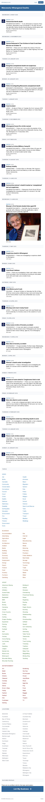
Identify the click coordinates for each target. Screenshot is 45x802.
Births (4, 479)
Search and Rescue (28, 506)
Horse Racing (6, 639)
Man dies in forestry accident (16, 343)
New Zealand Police (12, 30)
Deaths (8, 19)
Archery (4, 587)
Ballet (3, 671)
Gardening (26, 668)
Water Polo (26, 651)
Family (4, 690)
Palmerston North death (14, 21)
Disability (4, 506)
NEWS (4, 474)
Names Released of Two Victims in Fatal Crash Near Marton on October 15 (24, 44)
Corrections (5, 489)
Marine (25, 543)
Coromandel (5, 726)
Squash (25, 624)
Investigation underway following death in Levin (22, 419)
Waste (24, 572)
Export (4, 565)
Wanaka (25, 765)
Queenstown (26, 753)
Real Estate (26, 558)
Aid (3, 477)
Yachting (25, 658)
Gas (24, 533)
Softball (25, 622)
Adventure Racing (7, 585)
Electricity (5, 558)
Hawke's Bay (6, 731)
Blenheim (25, 719)
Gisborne (4, 729)
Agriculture (5, 538)
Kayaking (4, 646)
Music (24, 681)
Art (3, 668)
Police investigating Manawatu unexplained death (23, 86)
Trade (24, 567)
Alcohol (4, 541)
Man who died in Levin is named (17, 400)
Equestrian (5, 622)
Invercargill (26, 733)
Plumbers (25, 553)
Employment (5, 560)
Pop (24, 685)
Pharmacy (26, 550)
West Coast (5, 760)
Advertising (5, 536)
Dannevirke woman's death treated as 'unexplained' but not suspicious (24, 186)
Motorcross (5, 653)
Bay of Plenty (6, 719)
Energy (4, 563)
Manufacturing (27, 541)
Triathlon (25, 646)
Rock (24, 695)
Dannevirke (10, 168)
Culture (4, 683)
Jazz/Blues (26, 678)
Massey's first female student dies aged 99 (21, 206)
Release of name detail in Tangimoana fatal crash (23, 379)
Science (25, 504)
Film (3, 698)
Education (5, 511)
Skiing (24, 617)
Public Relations (27, 555)
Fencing (4, 624)
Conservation (6, 486)
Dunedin (25, 724)
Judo (3, 644)
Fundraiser (5, 700)
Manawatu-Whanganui (14, 68)
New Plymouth (27, 746)
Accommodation (7, 533)
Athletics (4, 590)
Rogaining (25, 600)
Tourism (25, 565)
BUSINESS (5, 531)
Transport (26, 513)
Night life (25, 683)
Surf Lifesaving (27, 626)
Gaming (4, 702)
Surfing (25, 629)
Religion (25, 496)
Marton (9, 48)
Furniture (5, 575)
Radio (24, 690)
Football (4, 629)
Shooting (25, 612)
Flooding (4, 518)
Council (4, 491)
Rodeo (24, 597)
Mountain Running (7, 661)
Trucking (25, 570)
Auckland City (27, 716)
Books (4, 673)
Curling (4, 614)
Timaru (25, 763)
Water (24, 575)
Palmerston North (13, 24)
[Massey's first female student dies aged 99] (24, 227)
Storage (25, 560)
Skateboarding (27, 614)
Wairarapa (5, 755)
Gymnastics (5, 634)
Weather (25, 518)
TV (23, 700)
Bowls (4, 602)
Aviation (4, 545)
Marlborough (6, 736)
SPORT (4, 582)
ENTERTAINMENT (7, 666)
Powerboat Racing (28, 595)
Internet (25, 536)
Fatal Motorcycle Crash (14, 289)
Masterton (26, 738)
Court (3, 494)
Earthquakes (5, 508)
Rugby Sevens (27, 607)
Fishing (4, 626)
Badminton (5, 595)
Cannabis (5, 482)
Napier (25, 741)
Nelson (4, 738)
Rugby (24, 604)
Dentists (4, 553)
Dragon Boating (6, 619)
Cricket (4, 609)
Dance (4, 685)
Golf (3, 631)
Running (25, 609)
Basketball (5, 597)
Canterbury (5, 721)
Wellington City (27, 773)
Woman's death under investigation (18, 362)
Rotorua (25, 755)
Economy (5, 555)
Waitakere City (27, 768)
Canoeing (5, 607)
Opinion (25, 486)
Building (4, 550)
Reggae (25, 693)
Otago (4, 743)
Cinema (4, 676)
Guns (3, 526)
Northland (5, 741)
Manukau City (27, 736)
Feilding (9, 291)
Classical (4, 678)
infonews (25, 479)
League (4, 648)
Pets (24, 489)
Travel (24, 516)
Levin (8, 108)
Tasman (4, 751)
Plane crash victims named (15, 436)
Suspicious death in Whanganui (17, 253)
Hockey (4, 636)
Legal (24, 538)
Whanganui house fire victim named (18, 126)
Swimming (26, 631)
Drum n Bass (6, 688)
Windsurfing (26, 656)
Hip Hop (25, 671)
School (25, 501)
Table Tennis (26, 634)
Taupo (24, 758)
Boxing (4, 604)
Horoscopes (26, 673)
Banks (4, 548)
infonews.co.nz (6, 2)
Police (24, 491)
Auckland (5, 716)
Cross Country (6, 612)
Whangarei (26, 775)
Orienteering (26, 592)
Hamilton (25, 729)
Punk (24, 688)
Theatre (25, 698)
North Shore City (28, 748)
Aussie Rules (6, 592)
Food (3, 570)
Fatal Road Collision (13, 270)
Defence (4, 501)
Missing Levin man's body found (17, 308)
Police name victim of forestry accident (19, 325)
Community (5, 484)
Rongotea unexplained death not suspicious (21, 65)
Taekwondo (26, 636)
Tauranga (25, 760)
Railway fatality (11, 166)
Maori (24, 482)
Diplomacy (5, 504)
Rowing (25, 602)
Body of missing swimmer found (17, 454)
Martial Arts (5, 651)
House (25, 676)
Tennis (25, 639)
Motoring (25, 548)
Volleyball (25, 648)
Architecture (5, 543)
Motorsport (5, 656)
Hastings (25, 731)
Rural (24, 499)
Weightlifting (26, 653)
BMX (3, 600)
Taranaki (4, 748)
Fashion (4, 693)
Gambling (5, 577)
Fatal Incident (10, 106)
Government (5, 523)
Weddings (25, 521)
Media (24, 545)
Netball (25, 587)
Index (42, 798)
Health (25, 477)
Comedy (4, 681)
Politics (25, 494)
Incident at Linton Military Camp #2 (18, 146)
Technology (26, 563)
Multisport (26, 585)
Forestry (4, 572)
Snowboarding (27, 619)
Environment (6, 513)
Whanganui (10, 128)
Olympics (25, 590)
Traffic (24, 511)
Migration (25, 484)
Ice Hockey (5, 641)
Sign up (41, 2)
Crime (4, 496)
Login (35, 2)
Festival (4, 695)
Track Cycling (27, 641)
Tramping (25, 644)
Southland (5, 746)
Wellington (5, 758)
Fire (3, 516)
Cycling (4, 617)
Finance (4, 567)
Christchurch (26, 721)
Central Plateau (6, 724)
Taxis (24, 508)
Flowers (4, 521)
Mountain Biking (7, 658)
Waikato (4, 753)
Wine (24, 577)
